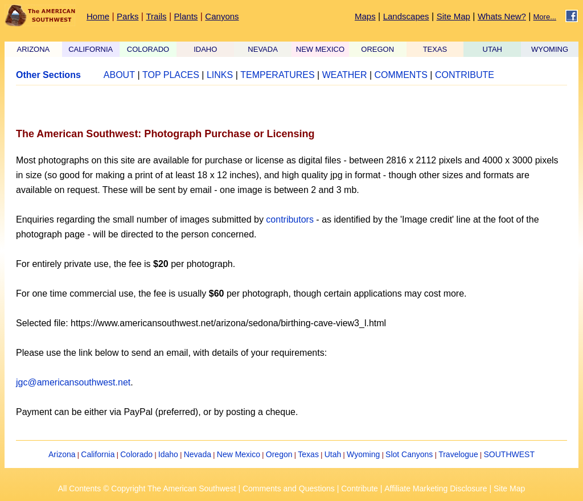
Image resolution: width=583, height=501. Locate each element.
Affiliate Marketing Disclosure (435, 488)
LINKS (220, 75)
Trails (156, 16)
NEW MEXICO (320, 49)
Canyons (222, 16)
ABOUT (119, 75)
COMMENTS (401, 75)
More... (544, 17)
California (97, 454)
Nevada (197, 454)
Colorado (136, 454)
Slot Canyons (409, 454)
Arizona (61, 454)
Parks (127, 16)
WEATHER (344, 75)
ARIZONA (33, 49)
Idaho (168, 454)
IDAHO (205, 49)
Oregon (279, 454)
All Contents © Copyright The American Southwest (147, 488)
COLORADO (148, 49)
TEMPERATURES (277, 75)
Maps (365, 16)
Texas (308, 454)
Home (98, 16)
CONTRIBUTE (464, 75)
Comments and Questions (289, 488)
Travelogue (458, 454)
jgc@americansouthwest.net (73, 382)
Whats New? (502, 16)
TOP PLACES (170, 75)
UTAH (492, 49)
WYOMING (549, 49)
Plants (186, 16)
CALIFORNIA (90, 49)
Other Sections (48, 75)
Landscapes (406, 16)
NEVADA (263, 49)
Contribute (359, 488)
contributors (290, 219)
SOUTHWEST (509, 454)
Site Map (453, 16)
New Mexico (238, 454)
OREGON (377, 49)
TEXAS (435, 49)
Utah (333, 454)
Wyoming (363, 454)
